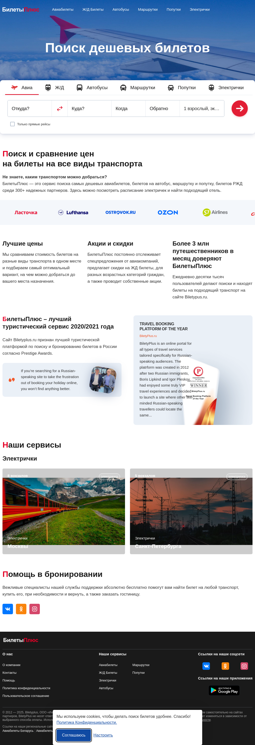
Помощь (8, 680)
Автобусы (92, 87)
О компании (11, 665)
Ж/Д (54, 87)
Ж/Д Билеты (108, 673)
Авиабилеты (108, 665)
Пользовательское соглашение (25, 696)
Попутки (182, 87)
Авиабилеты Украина (51, 731)
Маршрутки (137, 87)
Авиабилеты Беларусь (18, 731)
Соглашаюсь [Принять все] (73, 735)
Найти (239, 108)
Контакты (9, 673)
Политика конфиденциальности (26, 688)
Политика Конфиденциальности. (87, 722)
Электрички (226, 87)
